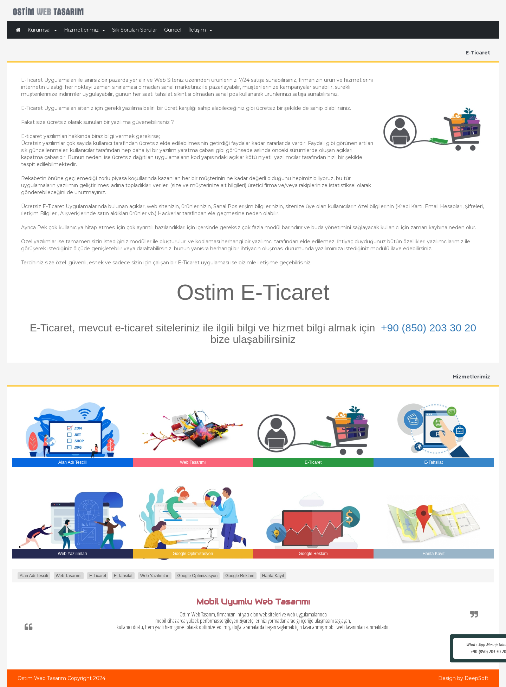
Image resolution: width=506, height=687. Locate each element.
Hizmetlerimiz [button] (84, 30)
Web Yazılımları (154, 575)
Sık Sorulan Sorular (134, 30)
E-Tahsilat (123, 575)
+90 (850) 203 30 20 (428, 327)
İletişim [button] (200, 30)
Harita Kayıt (273, 575)
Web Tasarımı (69, 575)
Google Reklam (239, 575)
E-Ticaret (97, 575)
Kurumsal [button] (42, 30)
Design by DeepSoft (463, 678)
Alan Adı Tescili (34, 575)
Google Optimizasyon (197, 575)
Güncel (172, 30)
